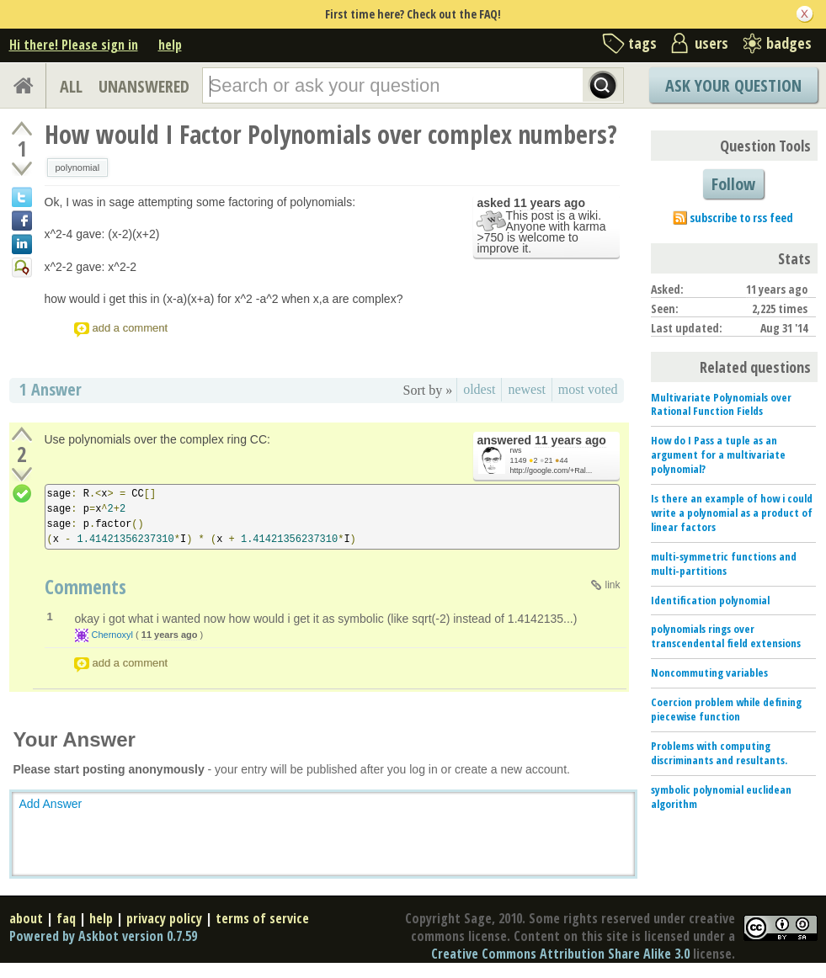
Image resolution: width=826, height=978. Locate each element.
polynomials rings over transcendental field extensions (726, 636)
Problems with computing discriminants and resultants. (719, 753)
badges (789, 43)
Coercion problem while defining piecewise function (726, 709)
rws (516, 450)
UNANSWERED (144, 86)
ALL (71, 86)
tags (642, 43)
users (711, 43)
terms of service (262, 918)
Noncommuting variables (709, 672)
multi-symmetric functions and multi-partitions (724, 563)
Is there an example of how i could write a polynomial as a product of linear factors (732, 512)
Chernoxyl (113, 635)
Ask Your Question (733, 85)
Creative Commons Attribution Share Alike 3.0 (560, 953)
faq (66, 918)
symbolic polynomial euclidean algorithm (721, 796)
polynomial (78, 167)
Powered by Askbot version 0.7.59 (103, 936)
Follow (733, 184)
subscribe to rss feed (741, 218)
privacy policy (164, 918)
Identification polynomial (710, 600)
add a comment (130, 328)
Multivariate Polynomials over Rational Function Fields (721, 404)
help (170, 44)
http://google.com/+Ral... (551, 470)
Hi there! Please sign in (73, 44)
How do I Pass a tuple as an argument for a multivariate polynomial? (718, 454)
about (26, 918)
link (612, 585)
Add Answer (51, 804)
